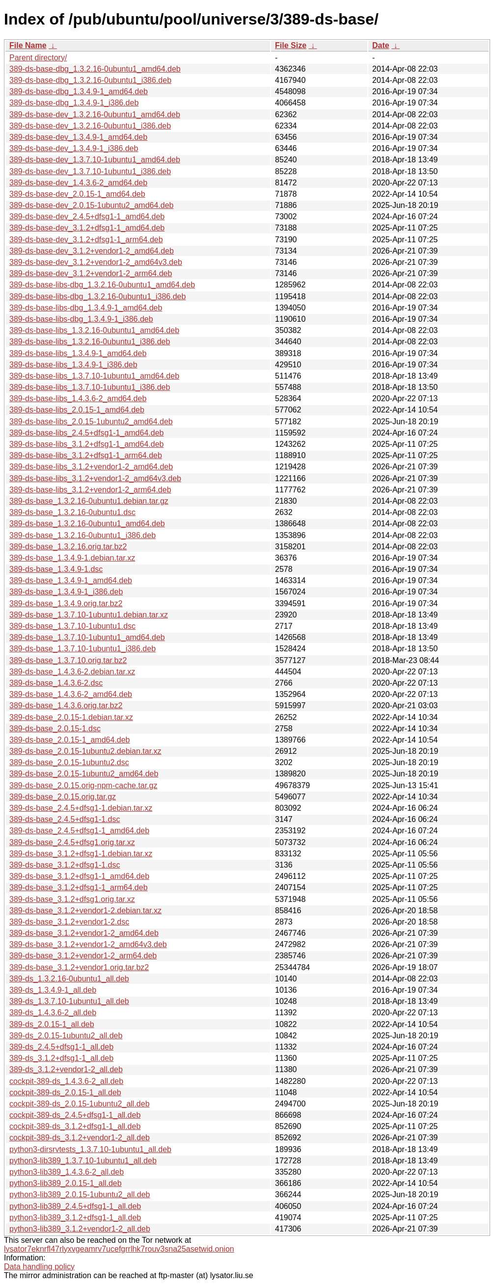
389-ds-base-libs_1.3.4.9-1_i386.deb (73, 364)
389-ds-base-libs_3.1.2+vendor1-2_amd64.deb (91, 466)
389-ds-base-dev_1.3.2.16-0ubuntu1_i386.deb (90, 126)
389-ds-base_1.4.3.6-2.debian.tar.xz (72, 672)
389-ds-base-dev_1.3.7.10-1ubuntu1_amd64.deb (94, 159)
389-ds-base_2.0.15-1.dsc (55, 728)
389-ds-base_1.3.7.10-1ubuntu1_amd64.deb (87, 637)
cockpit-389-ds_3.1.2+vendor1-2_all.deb (79, 1137)
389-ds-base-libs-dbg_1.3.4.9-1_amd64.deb (85, 308)
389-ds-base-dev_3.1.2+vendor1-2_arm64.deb (90, 273)
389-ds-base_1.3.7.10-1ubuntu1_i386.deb (82, 648)
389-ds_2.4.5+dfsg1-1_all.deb (61, 1047)
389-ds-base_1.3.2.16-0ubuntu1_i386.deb (82, 535)
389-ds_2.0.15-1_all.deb (51, 1024)
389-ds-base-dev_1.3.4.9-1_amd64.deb (78, 137)
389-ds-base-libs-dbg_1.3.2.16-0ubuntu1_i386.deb (97, 296)
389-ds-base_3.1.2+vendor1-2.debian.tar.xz (85, 910)
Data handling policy (39, 1266)
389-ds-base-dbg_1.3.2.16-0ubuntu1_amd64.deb (95, 69)
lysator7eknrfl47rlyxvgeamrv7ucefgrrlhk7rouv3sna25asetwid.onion (119, 1249)
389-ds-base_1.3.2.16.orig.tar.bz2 (68, 546)
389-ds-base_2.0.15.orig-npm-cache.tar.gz (83, 785)
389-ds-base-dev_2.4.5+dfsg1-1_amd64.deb (87, 216)
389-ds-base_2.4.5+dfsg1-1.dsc (64, 819)
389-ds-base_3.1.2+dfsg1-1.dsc (64, 865)
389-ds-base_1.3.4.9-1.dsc (56, 569)
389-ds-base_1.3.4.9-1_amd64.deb (70, 580)
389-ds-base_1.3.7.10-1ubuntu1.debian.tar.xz (88, 615)
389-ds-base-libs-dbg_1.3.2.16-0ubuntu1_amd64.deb (102, 285)
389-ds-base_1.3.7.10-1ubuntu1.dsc (72, 626)
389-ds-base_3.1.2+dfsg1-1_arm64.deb (78, 887)
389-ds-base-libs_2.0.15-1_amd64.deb (76, 410)
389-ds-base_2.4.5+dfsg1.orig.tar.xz (72, 842)
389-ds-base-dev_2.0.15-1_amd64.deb (77, 194)
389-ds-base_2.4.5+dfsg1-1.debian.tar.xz (80, 808)
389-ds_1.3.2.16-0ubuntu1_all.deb (69, 979)
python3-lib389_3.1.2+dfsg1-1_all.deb (75, 1217)
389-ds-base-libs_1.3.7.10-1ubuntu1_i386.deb (89, 387)
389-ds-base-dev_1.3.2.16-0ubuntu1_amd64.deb (94, 114)
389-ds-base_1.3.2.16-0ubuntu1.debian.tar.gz (88, 501)
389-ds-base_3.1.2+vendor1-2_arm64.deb (83, 955)
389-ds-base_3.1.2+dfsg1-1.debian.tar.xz (80, 853)
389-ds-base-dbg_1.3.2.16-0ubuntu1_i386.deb (90, 80)
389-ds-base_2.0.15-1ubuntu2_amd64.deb (83, 774)
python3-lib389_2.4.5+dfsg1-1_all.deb (75, 1206)
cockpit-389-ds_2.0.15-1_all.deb (65, 1092)
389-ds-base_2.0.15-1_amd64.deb (69, 740)
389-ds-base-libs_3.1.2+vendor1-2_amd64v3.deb (95, 478)
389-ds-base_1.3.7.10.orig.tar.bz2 (68, 660)
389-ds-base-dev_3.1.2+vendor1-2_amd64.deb (91, 251)
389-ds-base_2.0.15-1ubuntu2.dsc (69, 762)
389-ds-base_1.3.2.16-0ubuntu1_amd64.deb (87, 523)
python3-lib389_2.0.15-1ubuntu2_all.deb (79, 1194)
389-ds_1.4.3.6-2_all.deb (52, 1012)
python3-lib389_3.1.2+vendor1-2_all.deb (79, 1229)
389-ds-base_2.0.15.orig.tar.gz (62, 797)
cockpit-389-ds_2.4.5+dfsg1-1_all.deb (74, 1115)
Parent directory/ (38, 57)
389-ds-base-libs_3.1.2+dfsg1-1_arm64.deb (85, 455)
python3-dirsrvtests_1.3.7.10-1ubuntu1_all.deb (90, 1149)
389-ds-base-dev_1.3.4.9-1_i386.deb (73, 148)
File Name (28, 45)
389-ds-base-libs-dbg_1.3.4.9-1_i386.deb (81, 319)
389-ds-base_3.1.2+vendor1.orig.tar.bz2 (79, 967)
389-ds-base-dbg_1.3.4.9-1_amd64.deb (78, 91)
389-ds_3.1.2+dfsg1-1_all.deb (61, 1058)
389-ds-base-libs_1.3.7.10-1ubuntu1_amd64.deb (94, 376)
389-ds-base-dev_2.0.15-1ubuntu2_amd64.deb (91, 205)
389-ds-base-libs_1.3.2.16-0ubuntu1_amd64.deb (94, 330)
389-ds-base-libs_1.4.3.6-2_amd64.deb (77, 398)
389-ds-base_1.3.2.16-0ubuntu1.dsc (72, 512)
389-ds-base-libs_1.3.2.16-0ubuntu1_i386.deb (89, 341)
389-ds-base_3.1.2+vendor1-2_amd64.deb (84, 933)
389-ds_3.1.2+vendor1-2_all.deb (66, 1069)
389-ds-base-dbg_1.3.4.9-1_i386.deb (73, 103)
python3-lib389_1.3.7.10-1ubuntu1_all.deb (83, 1160)
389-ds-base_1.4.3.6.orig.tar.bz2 (65, 705)
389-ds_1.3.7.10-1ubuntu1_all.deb (69, 1001)
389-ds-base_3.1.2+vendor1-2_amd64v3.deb (88, 944)
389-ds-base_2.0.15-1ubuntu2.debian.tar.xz (85, 751)
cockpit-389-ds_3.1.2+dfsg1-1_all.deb (74, 1126)
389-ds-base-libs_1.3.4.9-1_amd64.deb (77, 353)
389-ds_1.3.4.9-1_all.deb (52, 990)
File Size (290, 45)
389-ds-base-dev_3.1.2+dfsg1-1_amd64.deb (87, 228)
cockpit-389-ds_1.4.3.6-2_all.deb (66, 1081)
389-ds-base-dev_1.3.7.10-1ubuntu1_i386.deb (90, 171)
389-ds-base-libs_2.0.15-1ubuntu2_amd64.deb (91, 421)
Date (380, 45)
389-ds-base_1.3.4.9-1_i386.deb (66, 592)
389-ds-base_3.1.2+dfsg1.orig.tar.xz (72, 899)
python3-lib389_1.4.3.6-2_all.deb (66, 1172)
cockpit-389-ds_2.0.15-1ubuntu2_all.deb (79, 1104)
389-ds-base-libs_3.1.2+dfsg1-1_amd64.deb (86, 444)
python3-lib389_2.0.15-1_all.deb (65, 1183)
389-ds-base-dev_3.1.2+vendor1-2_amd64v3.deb (95, 262)
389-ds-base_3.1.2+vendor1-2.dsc (69, 922)
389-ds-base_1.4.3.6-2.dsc (56, 683)
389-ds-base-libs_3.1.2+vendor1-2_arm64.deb (90, 490)
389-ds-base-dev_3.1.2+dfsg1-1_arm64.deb (86, 239)
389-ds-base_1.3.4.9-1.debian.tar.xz (72, 558)
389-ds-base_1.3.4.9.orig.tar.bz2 (65, 603)
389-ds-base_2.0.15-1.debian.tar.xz (71, 717)
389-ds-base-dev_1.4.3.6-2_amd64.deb (78, 183)
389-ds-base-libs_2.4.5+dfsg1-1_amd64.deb (86, 433)
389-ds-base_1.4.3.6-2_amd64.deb (70, 694)
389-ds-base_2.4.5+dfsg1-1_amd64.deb (79, 830)
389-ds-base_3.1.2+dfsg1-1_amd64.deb (79, 876)
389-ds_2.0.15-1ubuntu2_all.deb (65, 1035)
